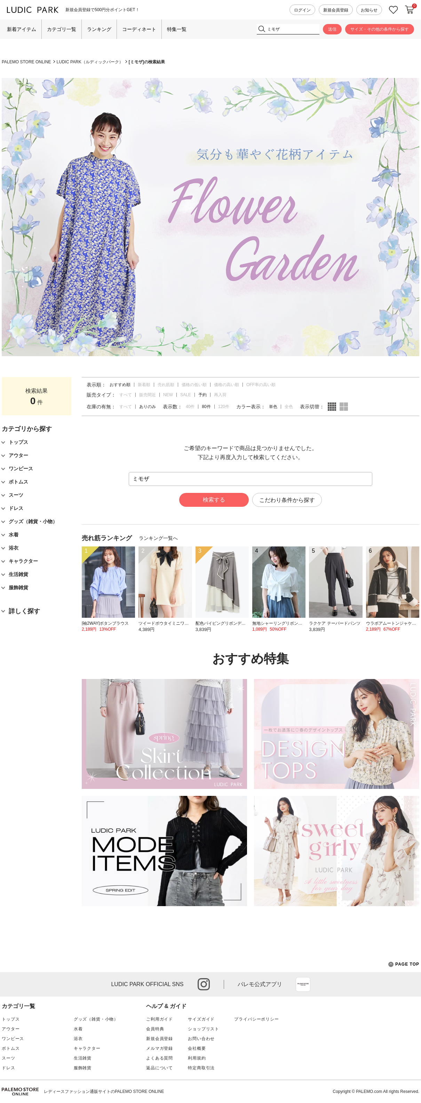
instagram (204, 984)
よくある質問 (159, 1058)
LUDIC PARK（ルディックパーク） (90, 62)
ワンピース (13, 1038)
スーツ (8, 1058)
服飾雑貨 (83, 1067)
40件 (190, 406)
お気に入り (393, 10)
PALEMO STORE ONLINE (26, 62)
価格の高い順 (226, 384)
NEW (168, 394)
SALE (185, 394)
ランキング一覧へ (158, 538)
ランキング (99, 29)
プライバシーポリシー (256, 1019)
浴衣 (78, 1038)
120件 (223, 406)
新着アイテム (21, 29)
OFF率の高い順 (261, 384)
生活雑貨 (83, 1058)
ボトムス (10, 1048)
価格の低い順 (194, 384)
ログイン (302, 10)
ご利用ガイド (159, 1019)
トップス (10, 1019)
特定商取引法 (201, 1067)
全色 (289, 406)
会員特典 (155, 1028)
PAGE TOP (403, 964)
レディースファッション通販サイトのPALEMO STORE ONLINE (104, 1091)
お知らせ (369, 10)
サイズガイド (201, 1019)
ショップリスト (203, 1028)
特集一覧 (176, 29)
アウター (10, 1028)
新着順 (144, 384)
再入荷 (220, 394)
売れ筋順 (166, 384)
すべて (125, 394)
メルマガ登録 (159, 1048)
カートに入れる (409, 10)
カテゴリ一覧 (61, 29)
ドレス (8, 1067)
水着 (78, 1028)
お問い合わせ (201, 1038)
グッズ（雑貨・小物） (96, 1019)
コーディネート (139, 29)
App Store (303, 984)
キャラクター (87, 1048)
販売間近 (147, 394)
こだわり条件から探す (287, 500)
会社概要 (197, 1048)
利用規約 (197, 1058)
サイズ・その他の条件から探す (379, 29)
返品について (159, 1067)
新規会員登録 (335, 10)
